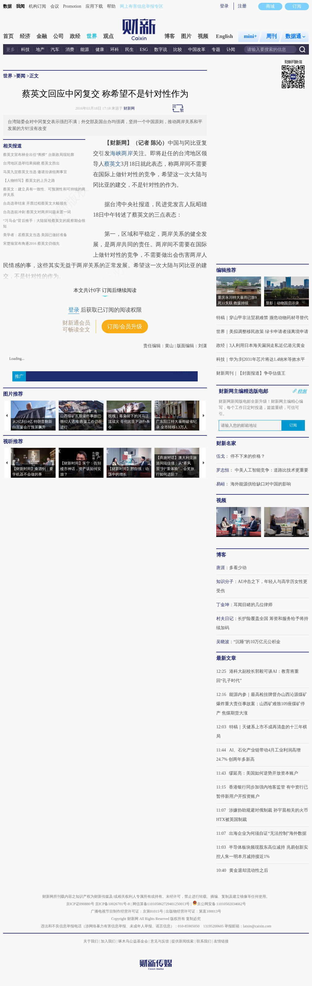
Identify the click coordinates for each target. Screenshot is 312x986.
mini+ (250, 36)
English (224, 36)
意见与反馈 (159, 941)
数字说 (160, 49)
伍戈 (220, 456)
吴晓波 (222, 641)
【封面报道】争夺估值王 (261, 373)
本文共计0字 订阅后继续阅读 (105, 290)
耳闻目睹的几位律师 (253, 604)
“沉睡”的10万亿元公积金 (257, 641)
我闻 (20, 6)
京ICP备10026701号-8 (113, 904)
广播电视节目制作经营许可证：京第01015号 (127, 911)
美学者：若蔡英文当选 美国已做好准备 (35, 235)
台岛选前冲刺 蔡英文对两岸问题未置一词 (37, 212)
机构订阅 (37, 6)
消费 (69, 49)
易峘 (220, 484)
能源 (85, 49)
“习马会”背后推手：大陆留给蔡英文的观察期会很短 (44, 223)
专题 (216, 49)
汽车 (55, 49)
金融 (41, 36)
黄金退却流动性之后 (248, 870)
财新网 (129, 108)
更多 (10, 49)
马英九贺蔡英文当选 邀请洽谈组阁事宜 (35, 172)
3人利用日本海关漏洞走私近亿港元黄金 (267, 345)
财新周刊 (225, 373)
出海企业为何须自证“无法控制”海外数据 (267, 833)
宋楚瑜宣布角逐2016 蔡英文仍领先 (31, 243)
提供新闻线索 (182, 941)
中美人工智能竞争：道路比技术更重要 (271, 470)
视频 (203, 36)
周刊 (271, 36)
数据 (7, 6)
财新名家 (226, 443)
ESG (144, 49)
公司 (58, 36)
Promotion (72, 6)
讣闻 (230, 49)
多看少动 (238, 567)
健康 (99, 49)
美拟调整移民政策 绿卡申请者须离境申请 (268, 331)
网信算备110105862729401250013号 (162, 904)
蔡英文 (112, 164)
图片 (186, 36)
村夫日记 (225, 618)
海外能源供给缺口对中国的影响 (260, 484)
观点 (108, 36)
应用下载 (94, 6)
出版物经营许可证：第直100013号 (193, 911)
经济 (25, 36)
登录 (224, 6)
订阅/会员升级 (124, 326)
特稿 (220, 317)
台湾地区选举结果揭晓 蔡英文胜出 (31, 163)
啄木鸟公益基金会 (133, 941)
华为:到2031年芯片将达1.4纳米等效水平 (267, 359)
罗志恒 (222, 470)
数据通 (295, 36)
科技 (25, 49)
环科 (114, 49)
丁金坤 (222, 604)
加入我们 (108, 941)
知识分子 (225, 581)
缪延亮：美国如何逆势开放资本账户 (263, 773)
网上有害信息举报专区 (141, 6)
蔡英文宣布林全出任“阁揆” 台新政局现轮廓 (38, 154)
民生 (129, 49)
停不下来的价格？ (247, 456)
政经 (75, 36)
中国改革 (196, 49)
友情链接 (221, 941)
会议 (54, 6)
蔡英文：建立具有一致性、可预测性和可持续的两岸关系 (44, 192)
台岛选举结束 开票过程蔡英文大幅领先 (35, 203)
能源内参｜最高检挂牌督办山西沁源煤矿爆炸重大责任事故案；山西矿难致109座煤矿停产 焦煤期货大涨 (261, 703)
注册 (242, 6)
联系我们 (203, 941)
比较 (177, 49)
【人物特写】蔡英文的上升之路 (29, 180)
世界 (91, 36)
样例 (302, 391)
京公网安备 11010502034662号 (219, 904)
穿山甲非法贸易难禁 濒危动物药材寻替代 (268, 317)
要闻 (20, 75)
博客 (169, 36)
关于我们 (90, 941)
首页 (8, 36)
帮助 (111, 6)
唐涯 (220, 567)
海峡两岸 (121, 153)
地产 (40, 49)
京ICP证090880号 (80, 904)
